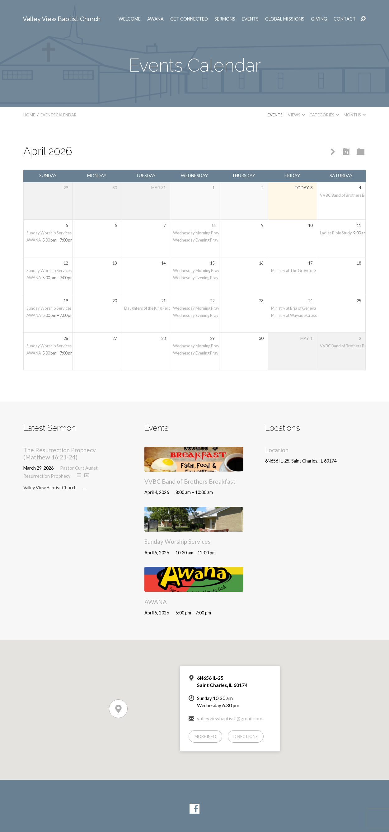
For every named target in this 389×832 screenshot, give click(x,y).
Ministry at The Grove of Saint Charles (304, 270)
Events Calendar (58, 114)
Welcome (130, 19)
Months (355, 114)
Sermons (224, 19)
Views (296, 114)
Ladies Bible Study (336, 232)
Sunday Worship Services (49, 232)
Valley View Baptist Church (62, 19)
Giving (319, 19)
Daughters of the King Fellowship (153, 308)
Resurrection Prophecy (46, 476)
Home (29, 114)
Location (276, 450)
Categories (324, 114)
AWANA (155, 19)
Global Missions (284, 19)
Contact (345, 19)
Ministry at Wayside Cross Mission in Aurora (309, 315)
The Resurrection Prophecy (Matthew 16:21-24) (59, 453)
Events (250, 19)
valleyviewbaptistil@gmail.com (229, 718)
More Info (205, 736)
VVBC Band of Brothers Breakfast (349, 195)
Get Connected (189, 19)
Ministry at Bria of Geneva (293, 308)
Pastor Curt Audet (79, 468)
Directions (245, 736)
